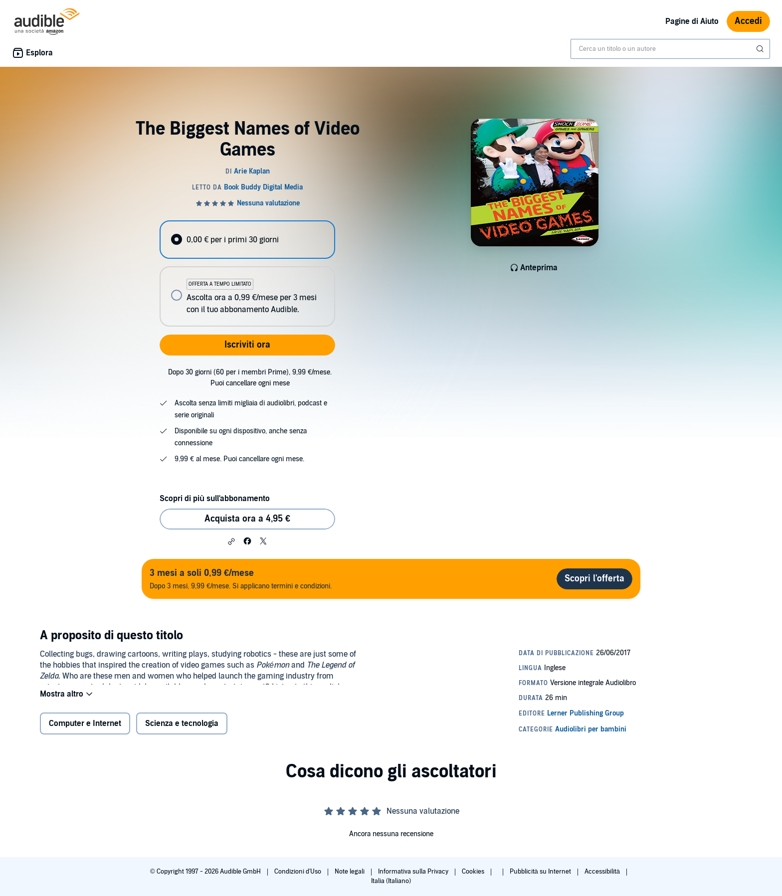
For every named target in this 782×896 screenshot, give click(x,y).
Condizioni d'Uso (298, 872)
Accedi (748, 21)
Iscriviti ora (247, 345)
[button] (231, 541)
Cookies (474, 872)
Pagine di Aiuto (692, 21)
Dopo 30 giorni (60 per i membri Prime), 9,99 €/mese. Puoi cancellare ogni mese (250, 377)
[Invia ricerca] (761, 49)
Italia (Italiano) (391, 881)
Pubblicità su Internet (541, 872)
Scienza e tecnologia (181, 730)
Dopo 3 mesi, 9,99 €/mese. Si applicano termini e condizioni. (241, 578)
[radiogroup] (247, 273)
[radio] (247, 239)
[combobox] (670, 49)
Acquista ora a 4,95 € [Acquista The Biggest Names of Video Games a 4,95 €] (247, 519)
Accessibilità (603, 872)
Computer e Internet (85, 730)
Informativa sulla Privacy (414, 872)
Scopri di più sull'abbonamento (215, 499)
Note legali (350, 872)
